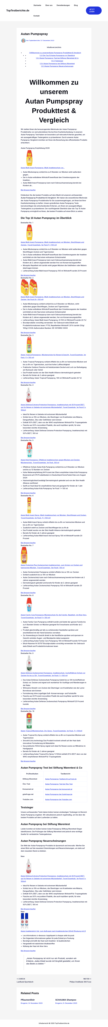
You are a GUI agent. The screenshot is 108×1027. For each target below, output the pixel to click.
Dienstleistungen (61, 5)
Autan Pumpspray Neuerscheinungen (57, 66)
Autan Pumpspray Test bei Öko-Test (59, 784)
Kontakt (36, 16)
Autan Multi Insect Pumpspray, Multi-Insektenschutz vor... (43, 168)
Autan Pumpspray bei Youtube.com (59, 799)
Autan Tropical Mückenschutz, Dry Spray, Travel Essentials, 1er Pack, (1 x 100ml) (53, 731)
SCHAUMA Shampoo (65, 1002)
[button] (93, 11)
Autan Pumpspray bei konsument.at (59, 789)
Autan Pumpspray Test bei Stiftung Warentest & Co (57, 58)
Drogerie (24, 1006)
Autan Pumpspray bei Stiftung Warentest (57, 63)
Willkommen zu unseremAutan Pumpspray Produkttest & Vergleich (55, 53)
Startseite (37, 5)
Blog (73, 5)
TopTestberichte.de (17, 10)
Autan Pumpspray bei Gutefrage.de (59, 794)
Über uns (47, 5)
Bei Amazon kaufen (28, 190)
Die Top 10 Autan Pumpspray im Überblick (57, 55)
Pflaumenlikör (28, 1002)
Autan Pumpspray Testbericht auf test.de (61, 779)
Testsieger (57, 61)
